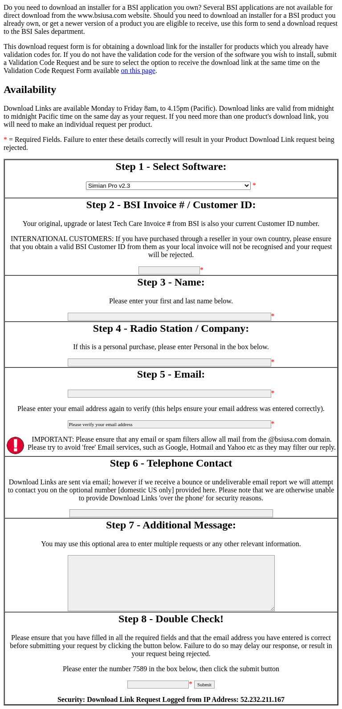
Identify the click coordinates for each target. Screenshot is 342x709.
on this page (138, 70)
